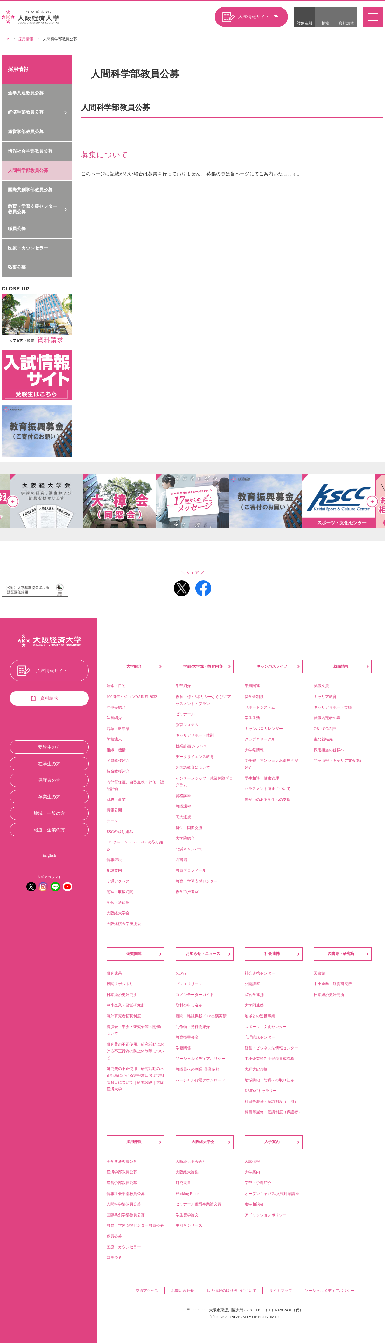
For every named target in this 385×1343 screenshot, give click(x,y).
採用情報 (25, 39)
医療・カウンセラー (28, 248)
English (49, 855)
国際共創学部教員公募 (30, 189)
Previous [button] (12, 501)
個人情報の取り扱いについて (231, 1290)
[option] (192, 501)
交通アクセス (147, 1290)
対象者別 (304, 23)
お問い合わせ (182, 1290)
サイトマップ (280, 1290)
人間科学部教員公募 (28, 170)
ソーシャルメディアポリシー (329, 1290)
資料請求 (346, 23)
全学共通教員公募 (26, 93)
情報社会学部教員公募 (30, 151)
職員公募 (17, 228)
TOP (5, 39)
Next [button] (372, 501)
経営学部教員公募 (26, 131)
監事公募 (17, 267)
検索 (325, 23)
